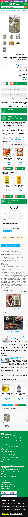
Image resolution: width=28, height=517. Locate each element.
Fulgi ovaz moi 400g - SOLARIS (19, 186)
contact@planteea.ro (7, 451)
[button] (17, 4)
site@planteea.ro (6, 474)
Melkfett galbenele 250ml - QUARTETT (7, 394)
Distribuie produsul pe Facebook (19, 98)
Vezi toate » (23, 291)
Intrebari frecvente (5, 480)
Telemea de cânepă (14, 308)
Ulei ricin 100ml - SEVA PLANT (20, 394)
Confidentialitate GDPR (6, 488)
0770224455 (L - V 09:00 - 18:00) (10, 471)
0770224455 (5, 449)
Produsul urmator (20, 54)
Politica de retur (5, 479)
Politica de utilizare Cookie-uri (8, 486)
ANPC (2, 489)
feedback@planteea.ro (7, 462)
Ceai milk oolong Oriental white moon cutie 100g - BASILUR (7, 424)
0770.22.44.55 (23, 106)
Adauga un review (7, 231)
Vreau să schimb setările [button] (15, 513)
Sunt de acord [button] (6, 513)
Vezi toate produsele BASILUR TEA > (19, 144)
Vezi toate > (24, 380)
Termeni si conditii (5, 482)
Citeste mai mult (15, 140)
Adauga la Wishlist (14, 95)
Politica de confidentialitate (7, 484)
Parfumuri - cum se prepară (14, 331)
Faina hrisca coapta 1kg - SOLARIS (8, 186)
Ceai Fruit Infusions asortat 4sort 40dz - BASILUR (8, 158)
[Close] (24, 237)
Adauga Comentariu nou (10, 245)
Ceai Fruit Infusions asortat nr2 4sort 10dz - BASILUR (20, 158)
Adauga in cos (20, 83)
